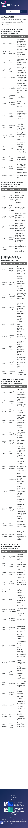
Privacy (12, 799)
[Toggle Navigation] (2, 12)
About (12, 793)
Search (23, 11)
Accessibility (14, 797)
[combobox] (13, 11)
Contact (13, 795)
